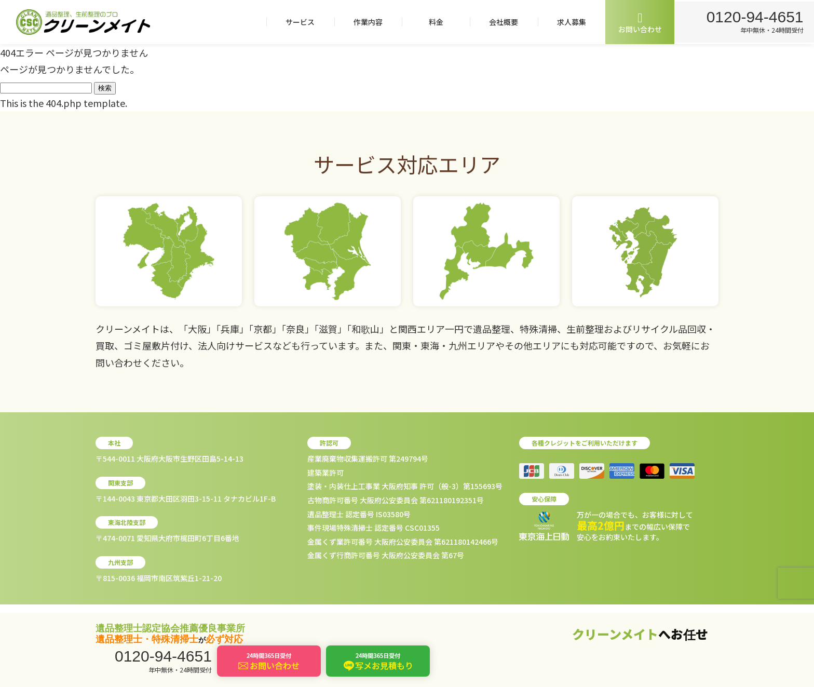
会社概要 (501, 22)
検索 (105, 88)
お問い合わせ (638, 22)
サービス (298, 22)
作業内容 (366, 22)
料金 (434, 22)
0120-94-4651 (754, 16)
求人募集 (569, 22)
